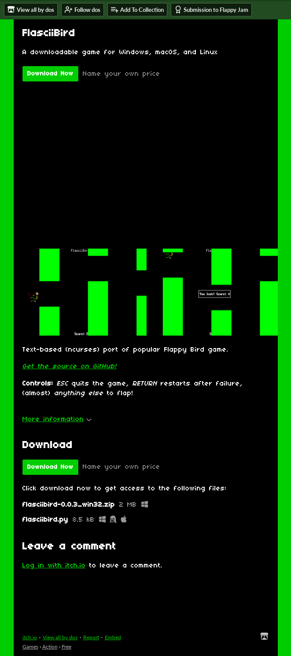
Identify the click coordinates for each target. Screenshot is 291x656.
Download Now (50, 73)
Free (66, 646)
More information (57, 419)
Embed (113, 637)
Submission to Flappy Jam (211, 9)
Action (50, 646)
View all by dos (60, 637)
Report (91, 637)
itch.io (29, 637)
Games (30, 646)
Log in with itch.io (54, 565)
